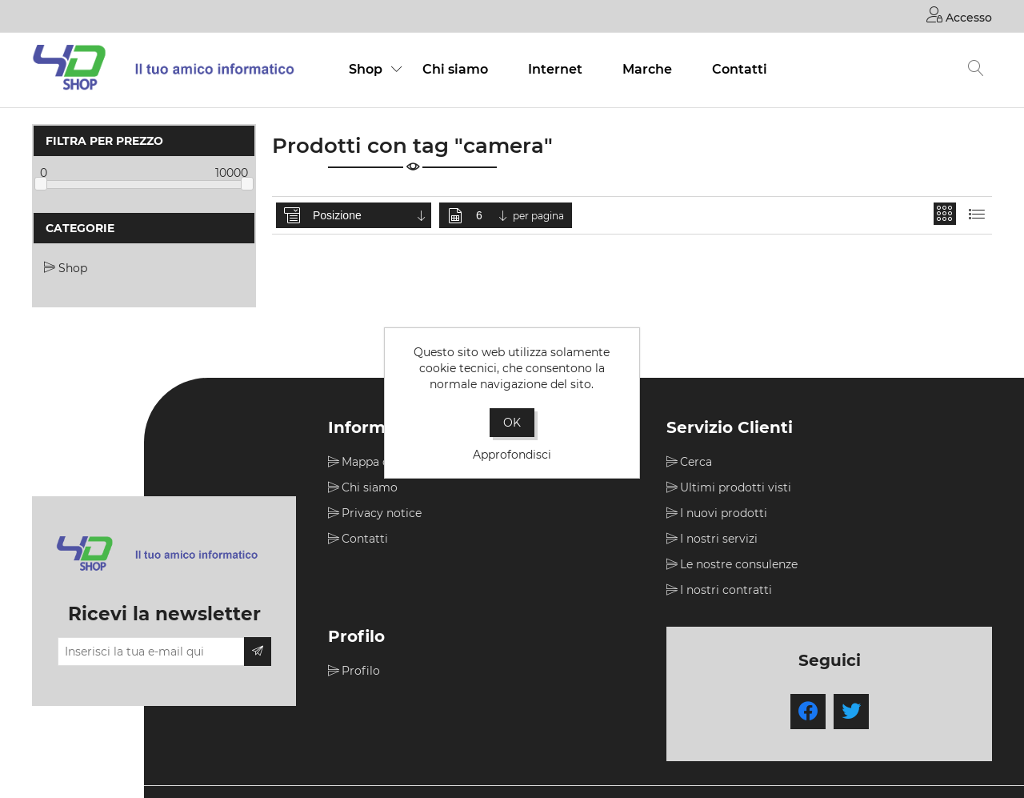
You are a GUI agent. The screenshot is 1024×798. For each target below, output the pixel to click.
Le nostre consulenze (739, 564)
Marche (647, 69)
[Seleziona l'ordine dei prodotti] (370, 215)
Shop (365, 69)
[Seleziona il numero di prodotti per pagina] (493, 215)
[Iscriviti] (151, 651)
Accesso (959, 14)
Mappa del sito (382, 462)
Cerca (696, 462)
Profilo (361, 671)
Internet (555, 69)
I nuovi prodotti (723, 513)
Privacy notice (382, 513)
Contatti (739, 69)
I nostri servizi (719, 538)
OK (512, 422)
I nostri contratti (726, 590)
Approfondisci (512, 454)
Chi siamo (455, 69)
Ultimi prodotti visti (735, 487)
